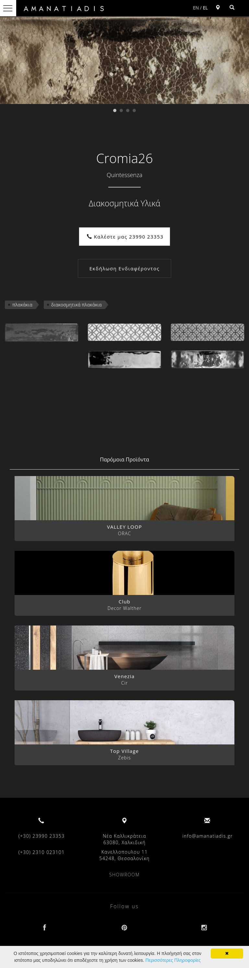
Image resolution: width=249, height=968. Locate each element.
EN (196, 8)
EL (205, 8)
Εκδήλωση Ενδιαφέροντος (124, 268)
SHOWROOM (124, 874)
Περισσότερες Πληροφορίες (173, 960)
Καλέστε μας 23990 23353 (125, 236)
